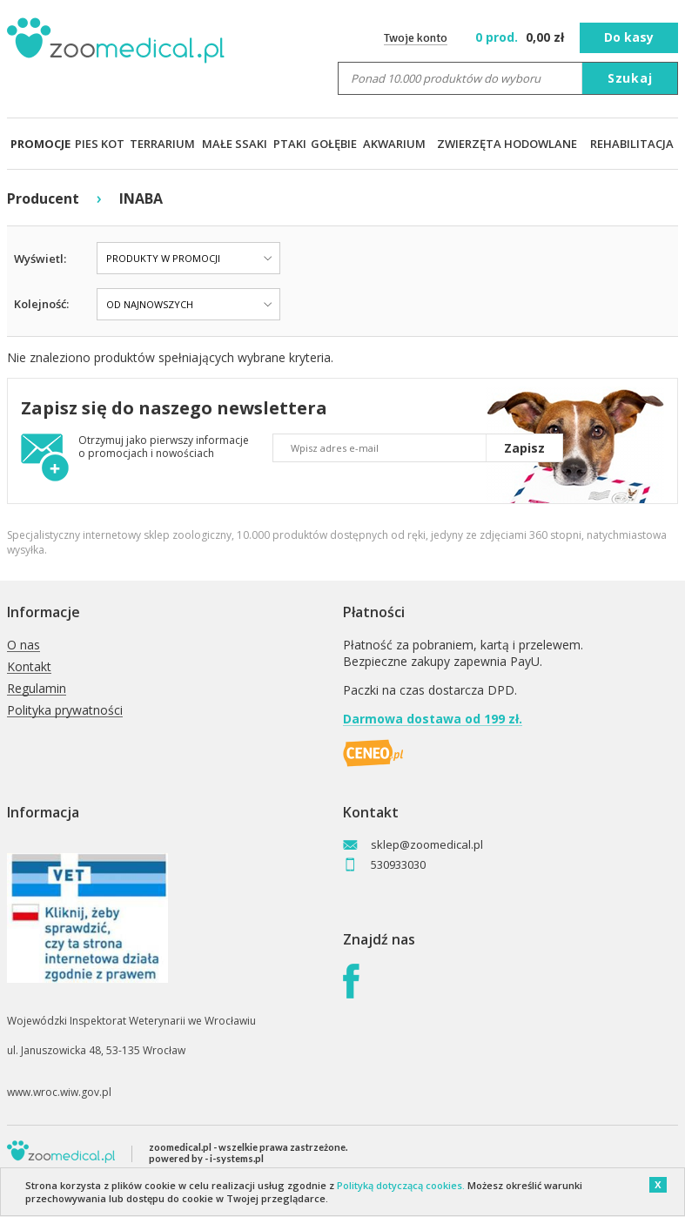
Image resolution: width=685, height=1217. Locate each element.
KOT (112, 143)
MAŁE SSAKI (234, 143)
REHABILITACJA (632, 143)
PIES (86, 143)
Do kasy (629, 37)
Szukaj (630, 78)
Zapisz (524, 448)
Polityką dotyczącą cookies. (401, 1185)
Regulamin (36, 689)
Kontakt (29, 667)
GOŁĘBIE (334, 143)
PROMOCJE (40, 143)
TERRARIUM (162, 143)
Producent (43, 198)
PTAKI (289, 143)
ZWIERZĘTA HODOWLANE (507, 143)
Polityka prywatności (65, 710)
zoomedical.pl (180, 1147)
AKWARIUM (394, 143)
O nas (23, 645)
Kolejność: (41, 304)
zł (521, 37)
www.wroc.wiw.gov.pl (59, 1092)
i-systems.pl (237, 1158)
